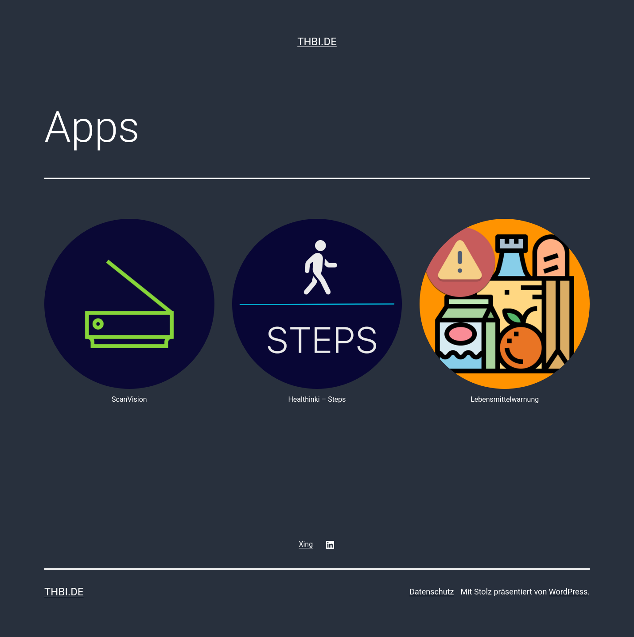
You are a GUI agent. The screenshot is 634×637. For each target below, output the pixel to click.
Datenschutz (431, 591)
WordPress (568, 591)
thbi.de (317, 41)
